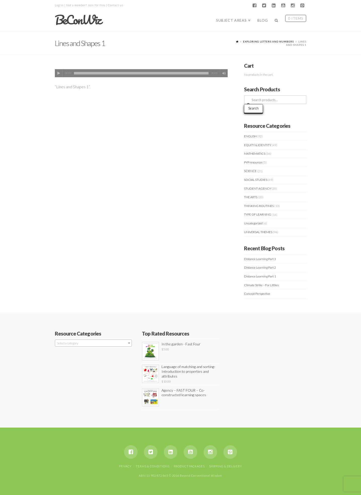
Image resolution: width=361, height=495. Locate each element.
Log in (59, 5)
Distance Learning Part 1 (260, 276)
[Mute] (224, 73)
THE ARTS (250, 197)
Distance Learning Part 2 (260, 267)
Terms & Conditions (153, 466)
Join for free (96, 5)
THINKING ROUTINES (259, 206)
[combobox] (93, 343)
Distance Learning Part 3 (260, 259)
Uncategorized (253, 223)
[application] (141, 73)
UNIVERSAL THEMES (258, 232)
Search (253, 108)
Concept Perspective (257, 294)
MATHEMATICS (254, 153)
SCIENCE (250, 171)
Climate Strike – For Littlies (261, 285)
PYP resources (253, 162)
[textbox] (93, 343)
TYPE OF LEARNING (257, 214)
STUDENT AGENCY (257, 188)
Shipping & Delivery (225, 466)
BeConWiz (78, 19)
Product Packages (189, 466)
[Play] (59, 73)
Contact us (115, 5)
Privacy (125, 466)
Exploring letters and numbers (268, 41)
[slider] (141, 73)
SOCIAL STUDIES (255, 180)
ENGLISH (250, 136)
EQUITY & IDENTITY (257, 145)
